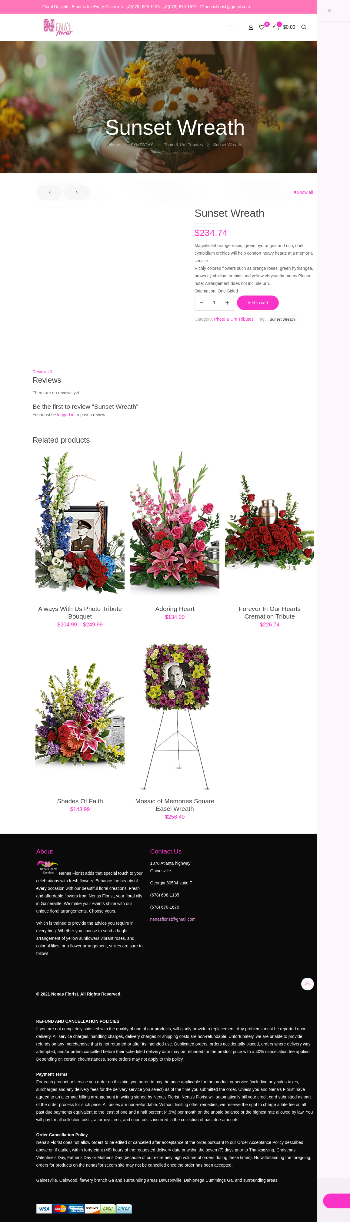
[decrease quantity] (201, 302)
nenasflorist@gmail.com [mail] (227, 6)
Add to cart (258, 302)
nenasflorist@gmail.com (173, 919)
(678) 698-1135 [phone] (145, 6)
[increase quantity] (227, 302)
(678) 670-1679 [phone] (182, 6)
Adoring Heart (175, 608)
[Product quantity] (214, 303)
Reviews (42, 371)
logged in (66, 414)
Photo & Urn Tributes (183, 144)
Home (114, 144)
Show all (303, 192)
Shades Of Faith (80, 801)
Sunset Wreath (282, 319)
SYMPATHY (142, 144)
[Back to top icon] (307, 984)
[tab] (175, 372)
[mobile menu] (230, 27)
